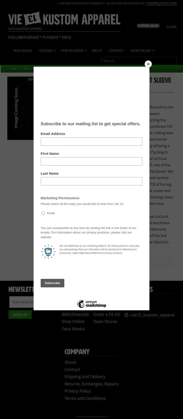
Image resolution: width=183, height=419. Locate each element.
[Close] (148, 64)
